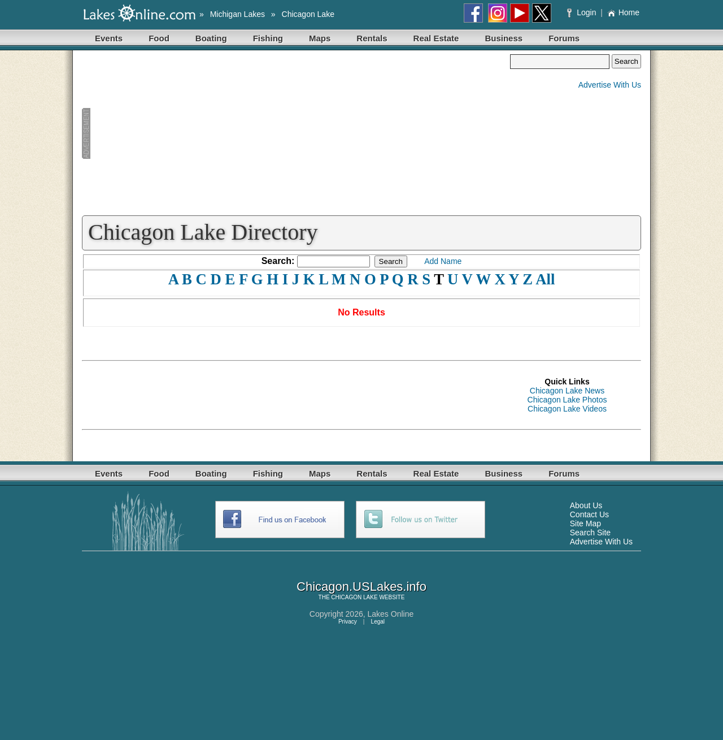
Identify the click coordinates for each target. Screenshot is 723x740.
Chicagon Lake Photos (567, 399)
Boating (211, 38)
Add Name (442, 261)
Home (623, 12)
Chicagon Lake (308, 14)
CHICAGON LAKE (354, 597)
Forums (564, 38)
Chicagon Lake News (567, 390)
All (545, 279)
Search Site (590, 532)
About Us (586, 505)
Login (582, 12)
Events (109, 38)
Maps (319, 38)
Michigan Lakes (237, 14)
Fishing (268, 38)
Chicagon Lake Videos (567, 408)
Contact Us (589, 514)
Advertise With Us (609, 84)
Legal (378, 621)
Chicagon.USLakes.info (361, 586)
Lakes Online (391, 613)
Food (159, 38)
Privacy (347, 621)
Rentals (371, 38)
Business (503, 38)
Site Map (585, 523)
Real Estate (436, 38)
